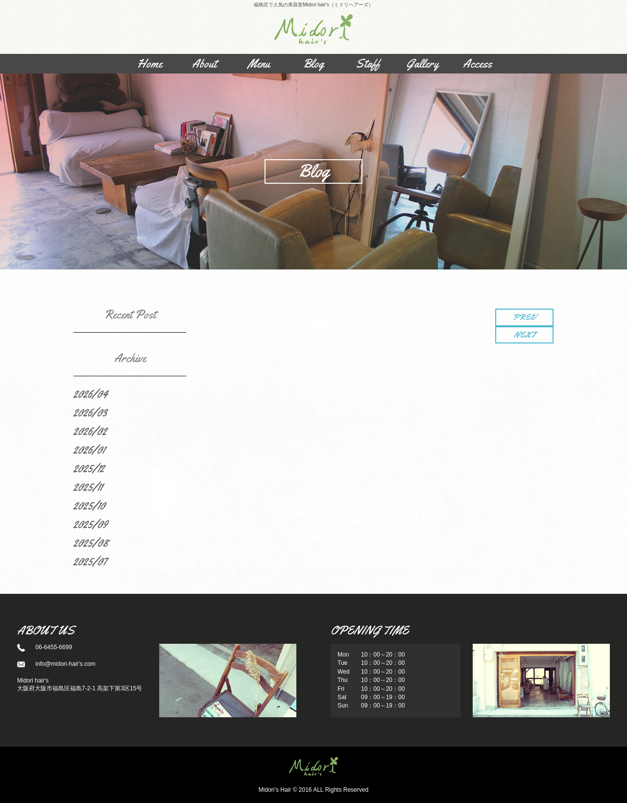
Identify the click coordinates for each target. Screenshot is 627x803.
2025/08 (90, 543)
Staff (368, 63)
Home (149, 63)
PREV (524, 317)
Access (477, 63)
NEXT (524, 334)
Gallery (422, 63)
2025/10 (89, 505)
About (204, 63)
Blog (313, 63)
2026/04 (90, 394)
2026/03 (90, 412)
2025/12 (88, 468)
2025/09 (90, 524)
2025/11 (87, 487)
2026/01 (89, 450)
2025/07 (90, 561)
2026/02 (90, 431)
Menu (259, 63)
